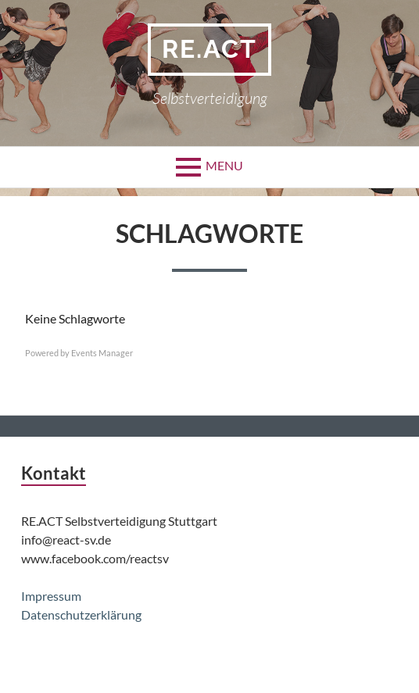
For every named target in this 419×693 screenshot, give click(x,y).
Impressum (51, 595)
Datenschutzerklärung (81, 614)
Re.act (209, 48)
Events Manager (102, 353)
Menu (224, 165)
